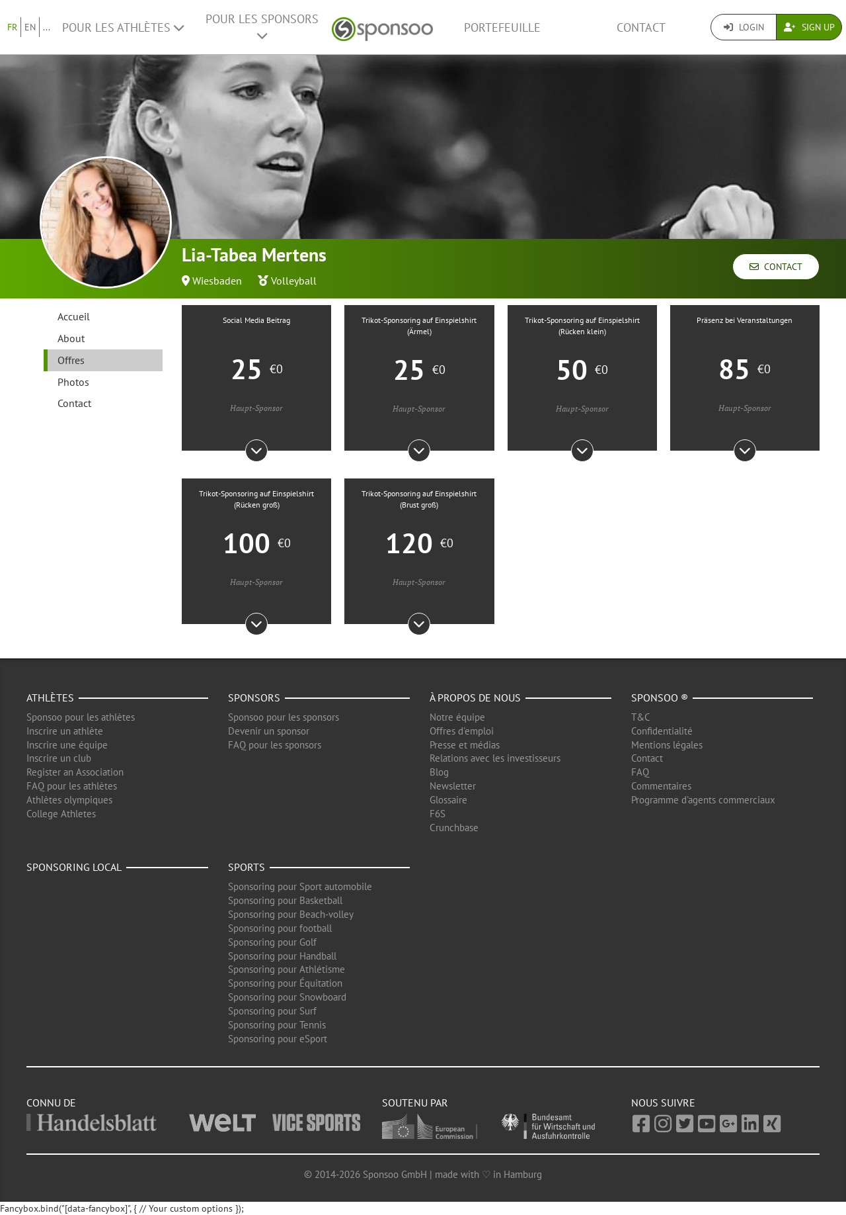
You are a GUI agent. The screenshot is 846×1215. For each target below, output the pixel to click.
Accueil (74, 316)
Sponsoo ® (659, 697)
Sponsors (254, 697)
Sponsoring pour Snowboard (287, 997)
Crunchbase (454, 827)
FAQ (640, 772)
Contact (641, 27)
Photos (73, 381)
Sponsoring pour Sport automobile (300, 886)
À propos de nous (475, 697)
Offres (71, 360)
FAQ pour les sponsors (274, 745)
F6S (437, 813)
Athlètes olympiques (69, 799)
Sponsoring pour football (280, 928)
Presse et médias (465, 745)
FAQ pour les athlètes (71, 786)
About (71, 338)
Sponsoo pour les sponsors (283, 717)
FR (12, 27)
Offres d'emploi (462, 731)
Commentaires (661, 786)
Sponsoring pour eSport (277, 1038)
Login (744, 27)
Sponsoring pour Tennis (277, 1024)
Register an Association (75, 772)
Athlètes (50, 697)
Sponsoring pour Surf (272, 1011)
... (46, 27)
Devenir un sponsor (268, 731)
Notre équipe (457, 717)
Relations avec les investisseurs (495, 758)
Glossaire (448, 799)
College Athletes (61, 813)
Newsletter (453, 786)
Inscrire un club (58, 758)
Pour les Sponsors (262, 26)
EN (30, 27)
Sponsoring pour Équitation (285, 983)
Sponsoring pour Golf (272, 942)
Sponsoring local (74, 867)
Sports (246, 867)
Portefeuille (502, 27)
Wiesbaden (217, 280)
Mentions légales (667, 745)
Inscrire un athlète (64, 731)
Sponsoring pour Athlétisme (286, 969)
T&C (640, 717)
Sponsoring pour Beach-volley (291, 914)
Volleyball (294, 280)
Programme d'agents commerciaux (703, 799)
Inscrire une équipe (67, 745)
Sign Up (809, 27)
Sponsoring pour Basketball (285, 900)
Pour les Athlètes (123, 27)
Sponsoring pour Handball (282, 956)
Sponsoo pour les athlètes (80, 717)
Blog (439, 772)
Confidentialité (662, 731)
